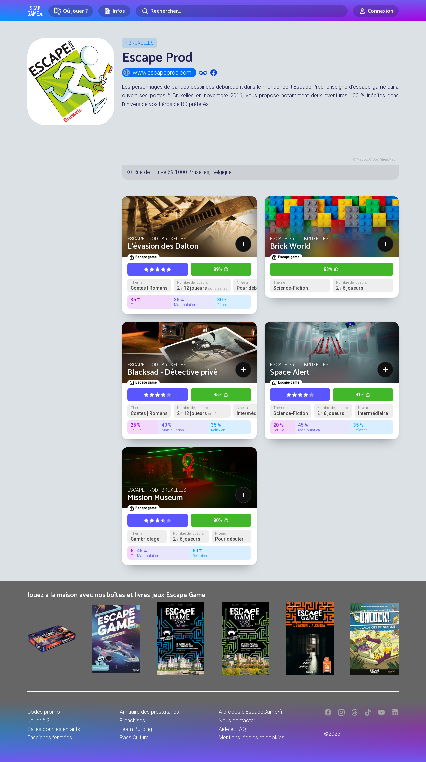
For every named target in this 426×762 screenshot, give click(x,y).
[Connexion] (376, 11)
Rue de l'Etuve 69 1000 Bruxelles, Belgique (183, 172)
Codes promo (43, 712)
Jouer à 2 (38, 720)
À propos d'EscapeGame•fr (251, 712)
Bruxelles (141, 43)
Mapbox (363, 159)
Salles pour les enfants (53, 729)
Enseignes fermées (49, 737)
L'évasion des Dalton (163, 246)
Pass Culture (134, 737)
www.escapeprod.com (157, 73)
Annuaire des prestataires (149, 712)
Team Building (136, 729)
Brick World (290, 246)
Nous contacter (237, 720)
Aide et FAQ (232, 729)
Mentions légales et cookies (251, 737)
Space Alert (290, 372)
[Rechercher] (242, 11)
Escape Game (35, 10)
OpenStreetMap (384, 159)
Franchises (132, 720)
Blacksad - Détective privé (172, 372)
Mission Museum (155, 497)
